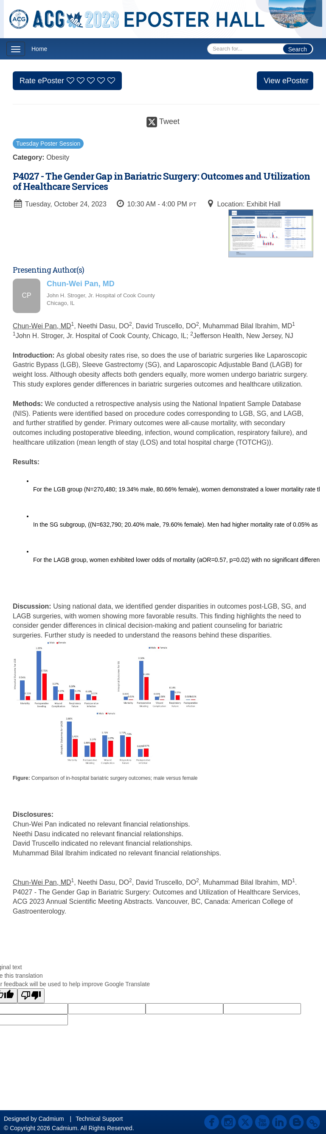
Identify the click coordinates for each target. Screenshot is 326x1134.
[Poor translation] (31, 995)
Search (297, 49)
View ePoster (286, 80)
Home (39, 48)
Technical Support (99, 1118)
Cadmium (51, 1118)
